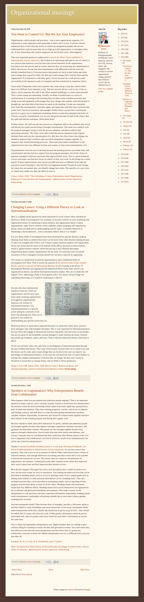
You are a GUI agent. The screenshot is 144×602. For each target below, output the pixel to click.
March (126, 142)
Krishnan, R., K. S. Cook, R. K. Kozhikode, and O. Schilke (36, 541)
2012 (123, 182)
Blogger (87, 590)
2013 (123, 178)
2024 (123, 41)
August (126, 126)
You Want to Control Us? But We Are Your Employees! (48, 34)
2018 (123, 158)
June (125, 134)
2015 (123, 170)
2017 (123, 162)
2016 (123, 166)
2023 (123, 45)
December (127, 60)
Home (51, 570)
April (125, 138)
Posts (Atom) (27, 574)
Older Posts (84, 570)
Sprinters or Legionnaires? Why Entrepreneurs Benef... (128, 105)
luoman (70, 590)
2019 (123, 154)
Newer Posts (16, 570)
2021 (123, 53)
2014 (123, 174)
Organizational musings (42, 12)
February (127, 145)
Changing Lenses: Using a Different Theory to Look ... (127, 90)
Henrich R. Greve (105, 47)
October (126, 122)
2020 (123, 57)
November (127, 116)
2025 (123, 38)
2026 (123, 34)
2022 (123, 49)
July (125, 130)
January (126, 149)
